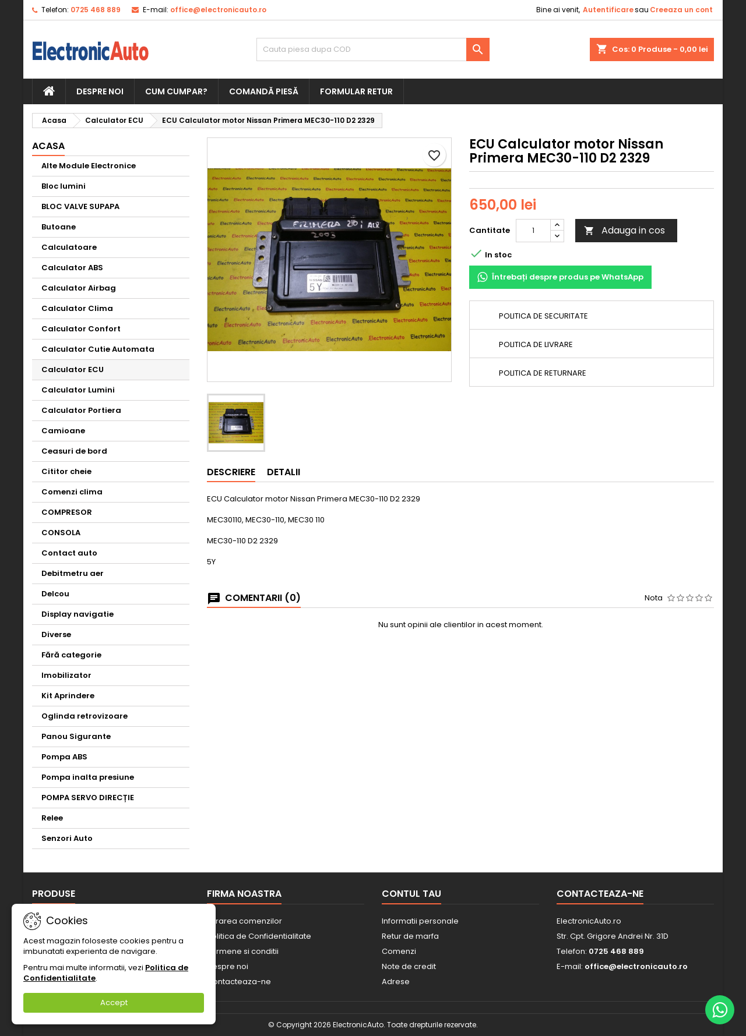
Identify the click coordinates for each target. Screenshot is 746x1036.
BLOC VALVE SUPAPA (80, 206)
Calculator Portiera (81, 410)
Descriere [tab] (231, 472)
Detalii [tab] (283, 472)
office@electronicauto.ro (218, 10)
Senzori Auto (67, 838)
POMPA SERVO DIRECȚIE (87, 797)
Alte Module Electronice (88, 165)
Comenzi (399, 951)
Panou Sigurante (76, 736)
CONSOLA (60, 532)
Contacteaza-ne (239, 981)
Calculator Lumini (78, 389)
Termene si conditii (243, 951)
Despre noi (100, 91)
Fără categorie (71, 654)
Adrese (396, 981)
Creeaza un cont (681, 10)
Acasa (48, 146)
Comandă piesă (263, 91)
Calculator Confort (81, 328)
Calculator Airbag (78, 288)
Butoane (58, 226)
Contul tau (411, 893)
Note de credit (409, 966)
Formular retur (356, 91)
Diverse (56, 634)
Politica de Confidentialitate (259, 936)
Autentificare (608, 10)
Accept (114, 1002)
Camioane (63, 430)
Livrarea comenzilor (244, 921)
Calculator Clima (77, 308)
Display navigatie (77, 614)
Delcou (55, 593)
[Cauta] (373, 49)
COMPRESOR (66, 512)
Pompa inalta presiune (87, 777)
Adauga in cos (624, 230)
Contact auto (69, 552)
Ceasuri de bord (74, 451)
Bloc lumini (63, 186)
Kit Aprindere (67, 695)
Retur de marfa (410, 936)
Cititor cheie (66, 471)
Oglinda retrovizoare (84, 716)
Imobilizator (66, 675)
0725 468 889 (96, 10)
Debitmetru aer (72, 573)
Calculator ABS (72, 267)
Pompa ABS (64, 756)
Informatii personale (420, 921)
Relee (52, 817)
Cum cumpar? (176, 91)
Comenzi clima (72, 491)
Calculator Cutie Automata (97, 349)
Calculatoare (69, 247)
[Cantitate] (533, 230)
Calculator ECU (72, 369)
